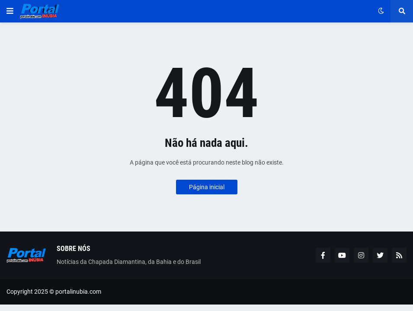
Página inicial (206, 187)
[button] (10, 11)
